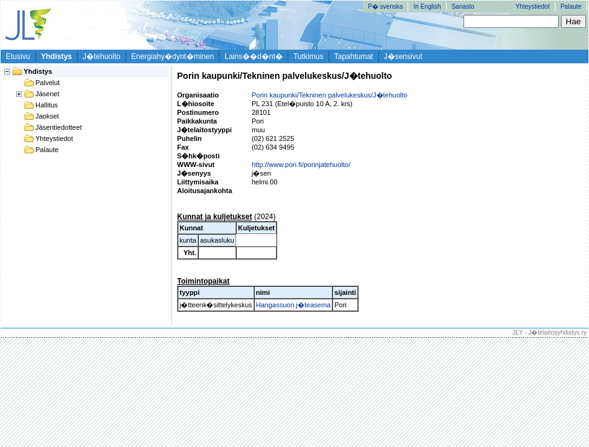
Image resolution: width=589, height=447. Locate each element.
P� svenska (385, 6)
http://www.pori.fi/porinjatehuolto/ (301, 164)
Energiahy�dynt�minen (172, 56)
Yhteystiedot (533, 6)
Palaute (571, 6)
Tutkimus (308, 56)
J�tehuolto (102, 56)
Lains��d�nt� (254, 56)
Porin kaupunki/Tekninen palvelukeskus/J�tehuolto (330, 95)
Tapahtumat (353, 56)
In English (427, 6)
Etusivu (18, 56)
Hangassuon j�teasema (293, 305)
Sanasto (463, 6)
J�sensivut (403, 56)
